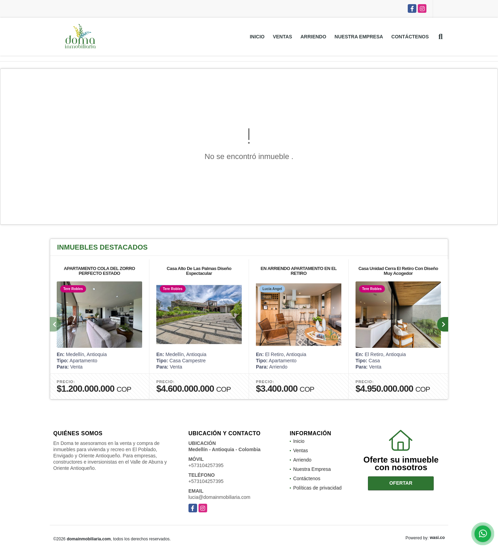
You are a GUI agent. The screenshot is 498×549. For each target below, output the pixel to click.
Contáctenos (410, 36)
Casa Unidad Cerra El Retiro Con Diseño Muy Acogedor (398, 271)
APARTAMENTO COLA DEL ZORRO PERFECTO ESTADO (99, 271)
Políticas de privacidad (317, 488)
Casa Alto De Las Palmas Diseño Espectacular (199, 271)
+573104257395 (206, 465)
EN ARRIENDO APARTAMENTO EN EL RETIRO (299, 271)
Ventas (282, 36)
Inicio (257, 36)
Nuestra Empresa (358, 36)
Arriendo (313, 36)
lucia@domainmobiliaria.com (219, 497)
